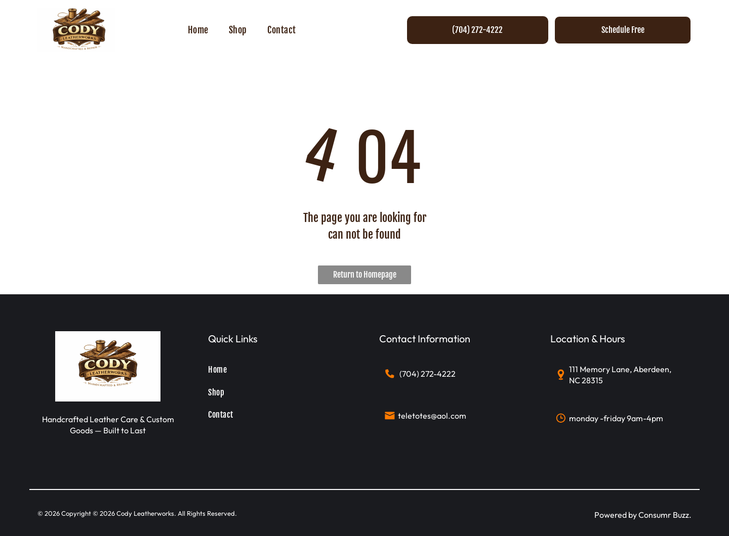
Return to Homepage (364, 275)
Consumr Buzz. (665, 515)
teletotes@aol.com (432, 416)
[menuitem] (198, 29)
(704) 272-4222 (427, 374)
